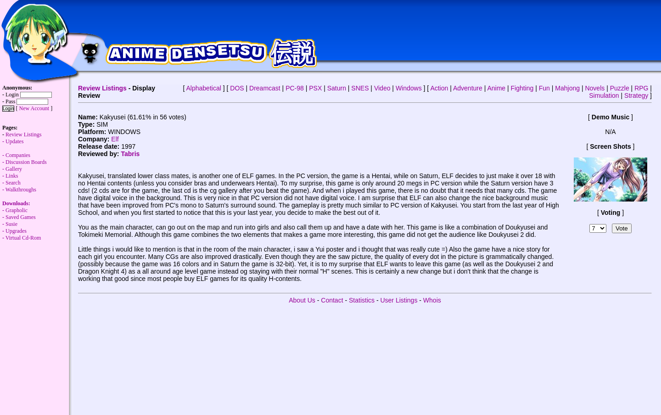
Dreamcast (264, 88)
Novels (595, 88)
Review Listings (102, 88)
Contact (332, 300)
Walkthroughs (19, 199)
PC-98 (295, 88)
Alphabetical (203, 88)
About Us (302, 300)
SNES (360, 88)
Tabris (130, 153)
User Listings (398, 300)
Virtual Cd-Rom (23, 238)
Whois (432, 300)
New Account (34, 108)
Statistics (362, 300)
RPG (641, 88)
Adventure (467, 88)
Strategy (636, 95)
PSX (315, 88)
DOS (237, 88)
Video (382, 88)
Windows (409, 88)
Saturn (336, 88)
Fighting (522, 88)
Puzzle (619, 88)
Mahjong (567, 88)
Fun (544, 88)
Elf (114, 139)
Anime (496, 88)
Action (439, 88)
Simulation (604, 95)
